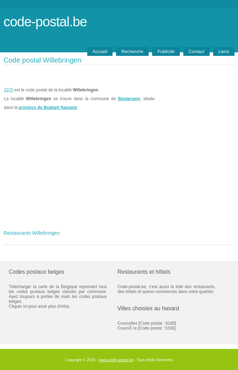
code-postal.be (45, 21)
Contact (196, 51)
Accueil (100, 51)
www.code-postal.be (116, 360)
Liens (223, 51)
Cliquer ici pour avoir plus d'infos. (39, 306)
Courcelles (127, 323)
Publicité (166, 51)
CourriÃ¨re (127, 328)
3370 (8, 89)
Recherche (132, 51)
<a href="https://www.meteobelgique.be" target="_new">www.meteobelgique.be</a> (194, 98)
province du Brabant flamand (48, 107)
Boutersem (129, 98)
